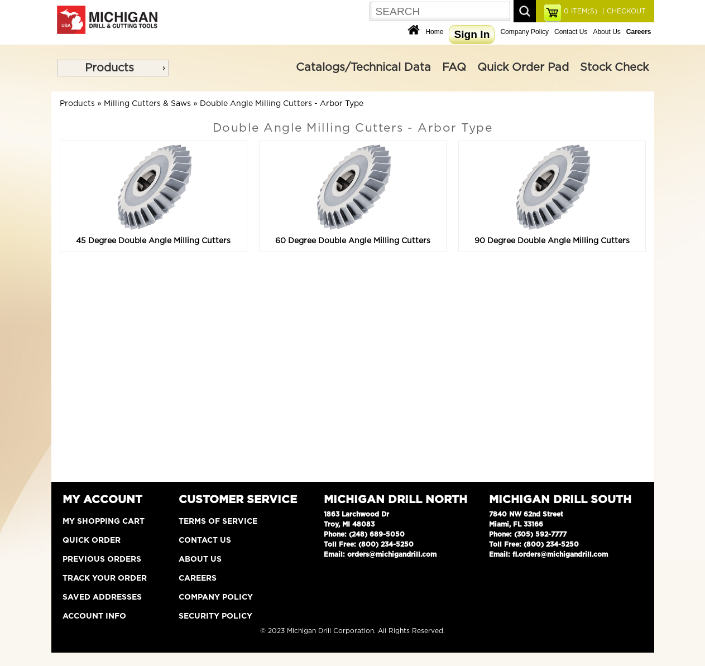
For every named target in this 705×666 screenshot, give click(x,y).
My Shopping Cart (104, 521)
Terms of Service (218, 521)
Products (109, 68)
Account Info (94, 616)
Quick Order (92, 540)
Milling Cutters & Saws (147, 104)
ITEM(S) (580, 11)
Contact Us (570, 32)
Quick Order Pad (523, 67)
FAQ (454, 67)
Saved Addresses (102, 597)
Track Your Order (105, 578)
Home (434, 32)
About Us (606, 32)
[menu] (113, 68)
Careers (198, 578)
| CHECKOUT (623, 11)
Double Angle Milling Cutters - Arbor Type (281, 104)
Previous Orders (102, 559)
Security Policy (215, 616)
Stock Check (614, 67)
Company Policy (524, 32)
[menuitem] (112, 68)
